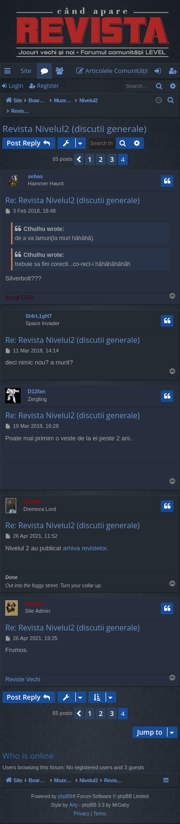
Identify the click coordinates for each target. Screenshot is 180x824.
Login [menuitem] (159, 72)
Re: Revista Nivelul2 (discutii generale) (72, 190)
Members (61, 72)
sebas (35, 166)
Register (48, 86)
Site (26, 70)
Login (16, 86)
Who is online (28, 745)
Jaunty (33, 593)
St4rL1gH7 (38, 306)
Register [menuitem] (174, 72)
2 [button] (101, 149)
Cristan (33, 491)
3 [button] (112, 149)
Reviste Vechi (22, 669)
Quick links (9, 72)
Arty (73, 806)
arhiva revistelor (85, 538)
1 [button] (90, 149)
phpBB (65, 797)
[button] (79, 149)
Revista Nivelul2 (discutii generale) (74, 118)
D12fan (37, 381)
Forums (46, 72)
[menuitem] (114, 71)
